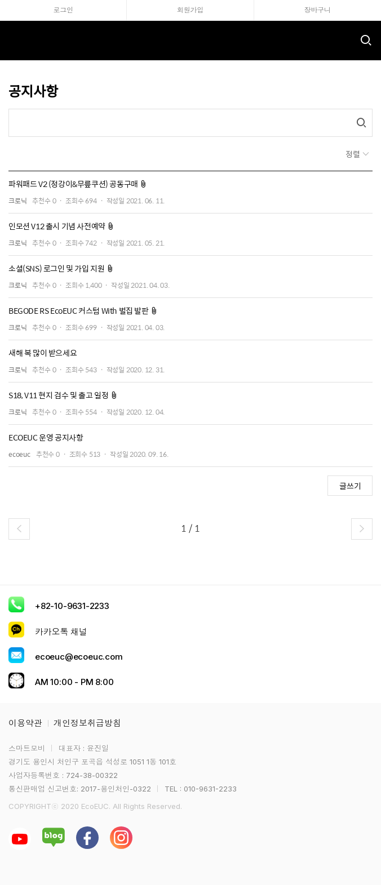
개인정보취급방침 (87, 723)
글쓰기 (350, 485)
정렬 (353, 153)
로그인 (63, 10)
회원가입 (190, 10)
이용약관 (25, 723)
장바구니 (317, 10)
